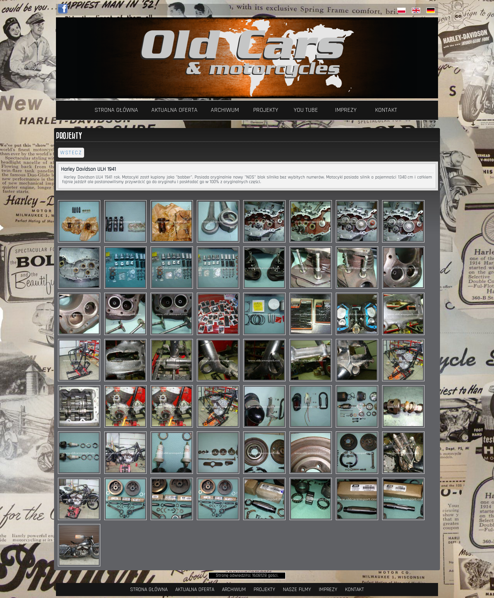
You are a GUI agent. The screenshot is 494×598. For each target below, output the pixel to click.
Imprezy (346, 110)
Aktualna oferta (174, 110)
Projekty (265, 110)
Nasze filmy (297, 589)
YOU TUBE (306, 110)
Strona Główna (116, 110)
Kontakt (386, 110)
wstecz (71, 152)
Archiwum (225, 110)
